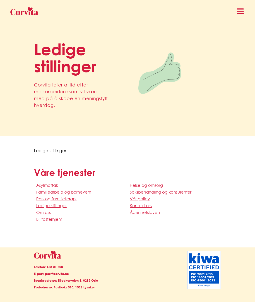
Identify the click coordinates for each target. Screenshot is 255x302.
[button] (240, 11)
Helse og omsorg (146, 185)
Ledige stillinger (51, 205)
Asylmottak (47, 185)
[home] (22, 11)
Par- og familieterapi (56, 198)
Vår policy (140, 198)
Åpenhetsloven (145, 212)
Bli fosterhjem (49, 219)
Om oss (43, 212)
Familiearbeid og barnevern (63, 191)
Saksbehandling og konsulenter (160, 191)
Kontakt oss (141, 205)
